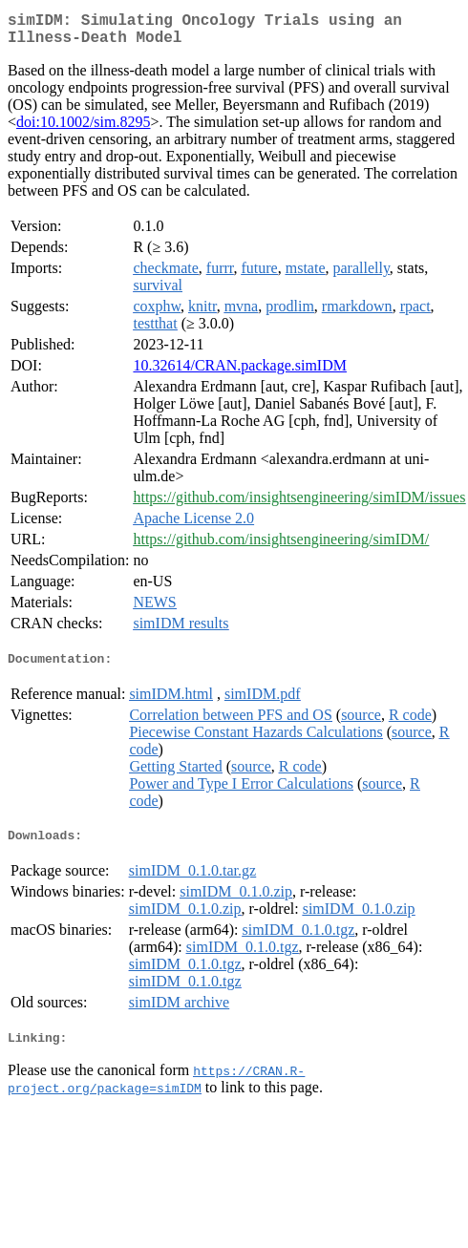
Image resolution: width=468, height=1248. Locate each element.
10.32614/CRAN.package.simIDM (240, 373)
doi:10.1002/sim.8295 (83, 129)
